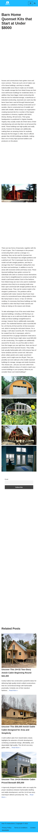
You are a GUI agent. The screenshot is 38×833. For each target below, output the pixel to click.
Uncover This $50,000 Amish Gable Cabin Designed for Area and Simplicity (18, 730)
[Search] (34, 3)
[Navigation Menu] (30, 3)
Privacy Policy (6, 827)
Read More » (13, 690)
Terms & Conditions (20, 827)
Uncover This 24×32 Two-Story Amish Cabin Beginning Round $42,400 (16, 672)
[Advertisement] (19, 60)
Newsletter (5, 830)
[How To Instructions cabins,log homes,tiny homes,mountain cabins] (8, 3)
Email (6, 479)
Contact (32, 827)
